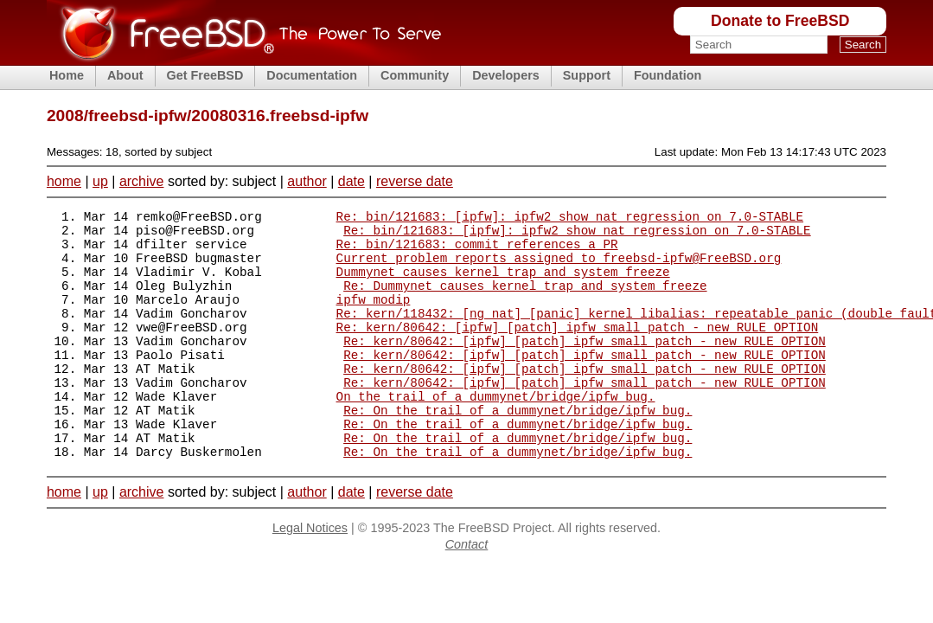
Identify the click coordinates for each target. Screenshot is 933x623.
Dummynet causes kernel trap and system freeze (503, 284)
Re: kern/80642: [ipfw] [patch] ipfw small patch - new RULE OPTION (577, 350)
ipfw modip (373, 317)
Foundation (667, 75)
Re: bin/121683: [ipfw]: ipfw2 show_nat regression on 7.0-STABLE (569, 218)
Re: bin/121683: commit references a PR (477, 251)
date (351, 181)
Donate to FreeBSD (780, 20)
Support (586, 75)
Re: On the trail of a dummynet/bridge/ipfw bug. (517, 448)
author (306, 181)
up (100, 181)
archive (141, 181)
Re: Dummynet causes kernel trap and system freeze (524, 300)
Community (414, 75)
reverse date (414, 181)
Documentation (311, 75)
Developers (506, 75)
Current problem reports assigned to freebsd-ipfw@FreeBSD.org (559, 268)
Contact (467, 591)
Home (66, 75)
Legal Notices (310, 574)
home (64, 181)
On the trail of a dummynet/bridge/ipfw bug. (495, 432)
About (125, 75)
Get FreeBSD (205, 75)
